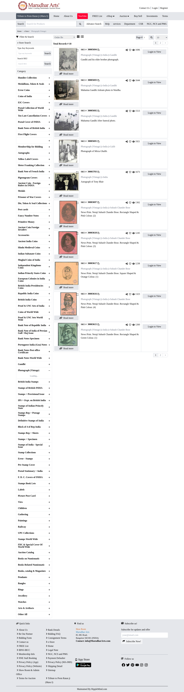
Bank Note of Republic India (32, 325)
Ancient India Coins (28, 241)
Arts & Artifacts (26, 608)
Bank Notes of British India (31, 128)
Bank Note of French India (31, 171)
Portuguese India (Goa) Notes (32, 345)
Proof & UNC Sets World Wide (30, 318)
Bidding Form (24, 638)
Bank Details (52, 630)
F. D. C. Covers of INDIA (30, 477)
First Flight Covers (27, 134)
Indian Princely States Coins (32, 273)
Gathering (23, 514)
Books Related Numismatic (31, 565)
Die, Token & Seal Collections (32, 203)
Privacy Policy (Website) (29, 666)
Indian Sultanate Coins (29, 254)
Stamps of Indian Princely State (31, 407)
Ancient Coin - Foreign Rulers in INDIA (29, 184)
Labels (21, 490)
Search (47, 53)
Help (107, 24)
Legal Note (51, 650)
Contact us (22, 642)
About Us (22, 630)
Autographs (24, 153)
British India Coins (27, 300)
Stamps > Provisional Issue (31, 394)
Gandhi (21, 364)
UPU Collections (26, 533)
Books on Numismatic (28, 558)
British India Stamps (28, 382)
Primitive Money (26, 222)
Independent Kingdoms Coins (29, 266)
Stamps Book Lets (27, 483)
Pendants (22, 577)
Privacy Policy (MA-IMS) (58, 662)
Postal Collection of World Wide (31, 109)
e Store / (27, 31)
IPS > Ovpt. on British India (32, 400)
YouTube (82, 16)
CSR (141, 24)
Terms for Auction (26, 678)
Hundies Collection (27, 78)
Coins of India (25, 96)
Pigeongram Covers (27, 178)
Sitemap (50, 670)
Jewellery (22, 596)
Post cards (23, 209)
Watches (22, 602)
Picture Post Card (27, 496)
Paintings (22, 520)
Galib (112, 146)
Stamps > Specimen (27, 439)
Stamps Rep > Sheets (28, 433)
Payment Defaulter (55, 658)
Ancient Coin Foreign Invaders (28, 228)
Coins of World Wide (28, 312)
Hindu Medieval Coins (29, 247)
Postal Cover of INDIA (29, 122)
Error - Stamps (25, 459)
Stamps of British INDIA (30, 388)
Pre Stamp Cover (26, 465)
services (117, 24)
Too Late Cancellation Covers (32, 116)
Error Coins (24, 90)
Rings (21, 589)
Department (129, 24)
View (20, 502)
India (105, 55)
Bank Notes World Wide (30, 358)
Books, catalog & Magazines (32, 571)
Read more (66, 73)
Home (49, 646)
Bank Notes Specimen (28, 338)
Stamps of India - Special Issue (30, 446)
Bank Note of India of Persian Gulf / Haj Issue (32, 332)
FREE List (22, 646)
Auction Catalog (26, 552)
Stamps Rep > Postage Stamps (29, 414)
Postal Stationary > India (30, 471)
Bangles (22, 583)
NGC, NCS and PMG (157, 24)
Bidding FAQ (52, 634)
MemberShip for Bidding (30, 147)
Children (22, 508)
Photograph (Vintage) (28, 370)
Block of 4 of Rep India (29, 427)
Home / (20, 31)
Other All (22, 614)
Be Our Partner (24, 634)
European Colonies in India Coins (31, 280)
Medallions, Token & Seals (31, 84)
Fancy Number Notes (28, 216)
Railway (22, 527)
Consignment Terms (55, 638)
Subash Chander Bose (120, 207)
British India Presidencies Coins (30, 287)
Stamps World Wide (28, 539)
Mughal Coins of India (29, 260)
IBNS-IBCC (23, 650)
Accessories (23, 235)
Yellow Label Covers (28, 159)
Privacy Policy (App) (27, 662)
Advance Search (93, 24)
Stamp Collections (27, 452)
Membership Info (25, 654)
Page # (139, 37)
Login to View (154, 52)
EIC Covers (23, 102)
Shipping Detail (53, 666)
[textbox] (97, 638)
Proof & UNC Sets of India (31, 306)
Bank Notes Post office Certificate (29, 351)
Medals (21, 191)
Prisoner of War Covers (29, 197)
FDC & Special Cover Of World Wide (30, 546)
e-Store (49, 642)
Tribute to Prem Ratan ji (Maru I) (32, 16)
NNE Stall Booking (26, 658)
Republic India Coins (28, 293)
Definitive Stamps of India (31, 421)
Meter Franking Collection (31, 165)
